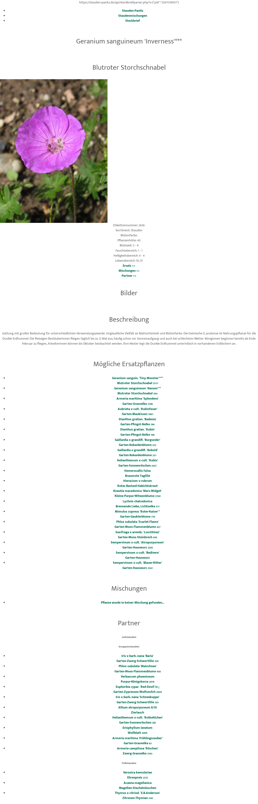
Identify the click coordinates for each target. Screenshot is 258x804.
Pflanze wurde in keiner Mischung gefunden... (132, 602)
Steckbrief (132, 20)
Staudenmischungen (132, 15)
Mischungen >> (129, 270)
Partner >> (129, 275)
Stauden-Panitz (132, 10)
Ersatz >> (129, 265)
